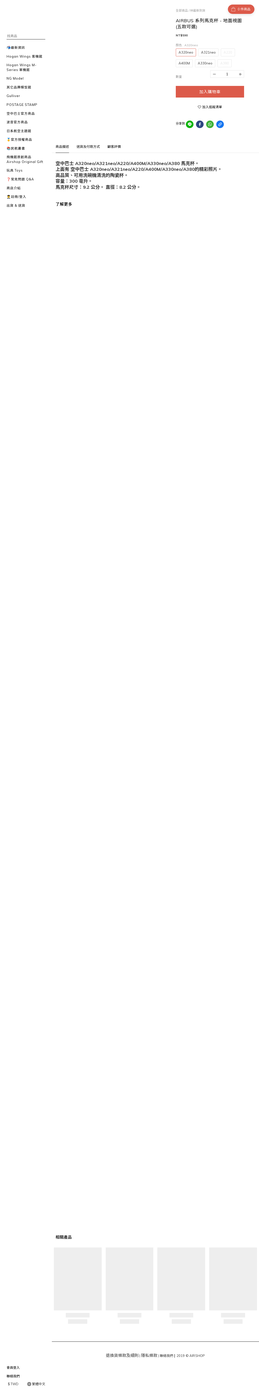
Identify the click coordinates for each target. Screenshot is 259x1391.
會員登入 (13, 1367)
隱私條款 (149, 1355)
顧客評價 (114, 147)
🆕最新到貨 (197, 10)
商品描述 (62, 147)
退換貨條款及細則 (122, 1355)
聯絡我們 (13, 1376)
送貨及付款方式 (88, 147)
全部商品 (182, 10)
